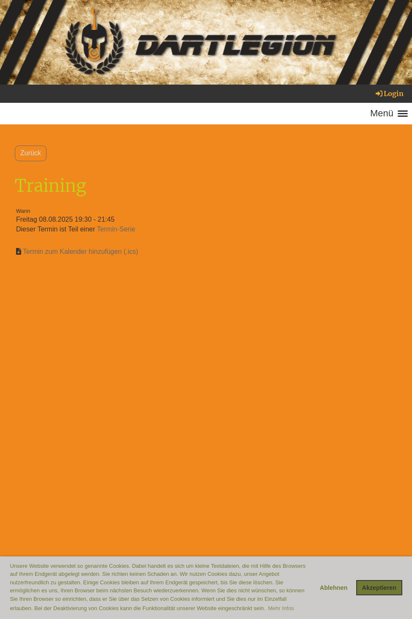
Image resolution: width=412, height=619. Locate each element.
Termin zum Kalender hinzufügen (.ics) (80, 251)
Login (389, 93)
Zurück (30, 153)
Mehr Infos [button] (281, 608)
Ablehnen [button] (334, 587)
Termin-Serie (116, 229)
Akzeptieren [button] (379, 587)
